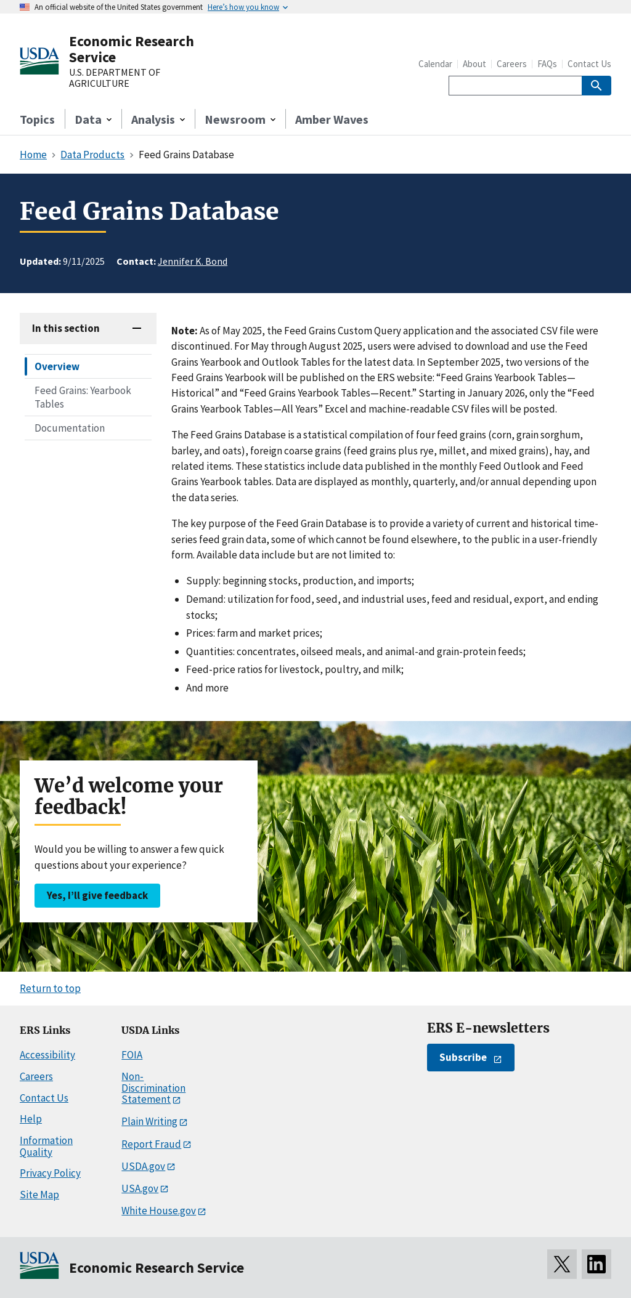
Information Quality (46, 1146)
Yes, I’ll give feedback (97, 895)
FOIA (131, 1055)
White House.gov (158, 1210)
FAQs (547, 64)
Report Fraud (151, 1144)
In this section (66, 328)
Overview (57, 366)
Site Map (39, 1194)
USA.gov (139, 1188)
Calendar (435, 64)
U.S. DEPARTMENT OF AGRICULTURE (114, 78)
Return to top (50, 988)
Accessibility (47, 1055)
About (474, 64)
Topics (37, 119)
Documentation (70, 428)
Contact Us (589, 64)
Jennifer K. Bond (192, 261)
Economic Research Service (131, 49)
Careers (512, 64)
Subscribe (463, 1057)
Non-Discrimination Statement (153, 1088)
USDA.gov (143, 1166)
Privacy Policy (50, 1173)
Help (31, 1119)
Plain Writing (149, 1121)
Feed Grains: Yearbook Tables (83, 397)
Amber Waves (331, 119)
